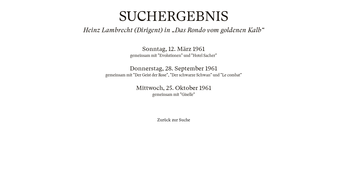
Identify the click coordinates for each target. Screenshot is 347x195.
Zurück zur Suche (173, 120)
